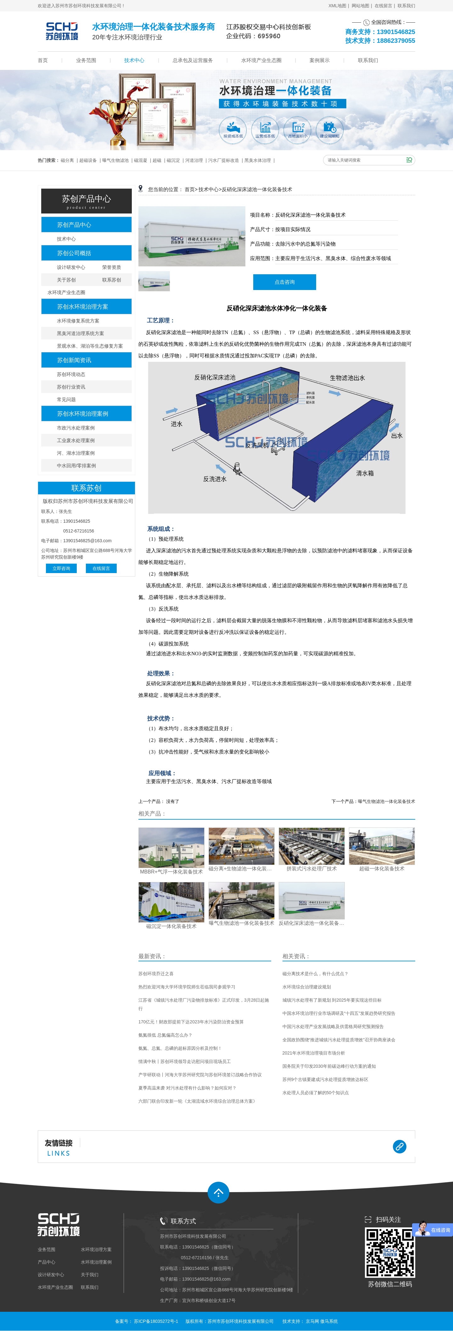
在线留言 (383, 5)
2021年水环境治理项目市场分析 (313, 1052)
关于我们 (89, 1274)
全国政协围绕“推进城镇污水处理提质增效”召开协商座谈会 (338, 1039)
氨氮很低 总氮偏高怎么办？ (165, 1035)
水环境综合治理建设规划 (306, 986)
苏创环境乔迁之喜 (156, 973)
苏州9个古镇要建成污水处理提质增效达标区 (325, 1079)
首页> (191, 189)
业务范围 (86, 60)
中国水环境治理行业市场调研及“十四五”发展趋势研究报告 (338, 1013)
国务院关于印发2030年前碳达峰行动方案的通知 (329, 1066)
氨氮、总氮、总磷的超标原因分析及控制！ (180, 1048)
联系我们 (406, 5)
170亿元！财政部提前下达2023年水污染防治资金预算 (191, 1021)
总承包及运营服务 (193, 60)
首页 (43, 60)
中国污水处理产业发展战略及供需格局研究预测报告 (333, 1026)
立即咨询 (61, 568)
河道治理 (194, 160)
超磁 (157, 160)
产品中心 (46, 1262)
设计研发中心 (51, 1274)
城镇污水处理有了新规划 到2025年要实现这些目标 (332, 1000)
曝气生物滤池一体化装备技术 (386, 801)
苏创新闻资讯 (74, 360)
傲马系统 (329, 1321)
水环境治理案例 (96, 1262)
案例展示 (320, 60)
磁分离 (67, 160)
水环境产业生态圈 (261, 60)
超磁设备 (88, 160)
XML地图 (337, 5)
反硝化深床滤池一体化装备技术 (257, 189)
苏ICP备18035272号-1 (156, 1321)
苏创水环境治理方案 (82, 307)
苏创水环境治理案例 (82, 414)
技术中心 (134, 60)
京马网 (312, 1321)
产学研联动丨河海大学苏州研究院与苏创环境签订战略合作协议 (200, 1074)
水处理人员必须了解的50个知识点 (315, 1092)
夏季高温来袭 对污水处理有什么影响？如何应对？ (187, 1087)
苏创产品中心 (74, 225)
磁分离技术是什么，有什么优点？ (315, 973)
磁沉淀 (173, 160)
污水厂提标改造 (223, 160)
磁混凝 (140, 160)
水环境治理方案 (96, 1249)
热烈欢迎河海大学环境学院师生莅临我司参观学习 (186, 986)
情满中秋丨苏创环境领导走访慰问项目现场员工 (184, 1061)
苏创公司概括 (74, 253)
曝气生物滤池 (115, 160)
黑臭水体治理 (257, 160)
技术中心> (210, 189)
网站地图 (360, 5)
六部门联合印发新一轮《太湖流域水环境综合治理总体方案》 (197, 1101)
